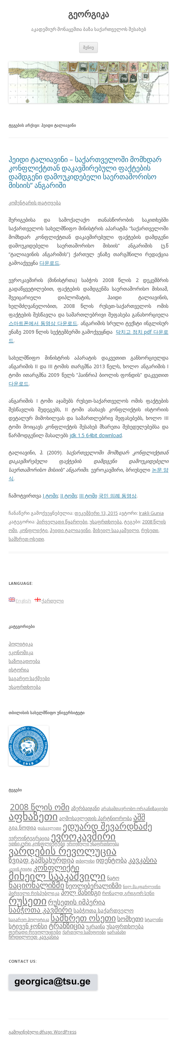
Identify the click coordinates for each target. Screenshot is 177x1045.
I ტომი (50, 495)
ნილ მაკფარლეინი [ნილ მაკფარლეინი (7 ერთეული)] (142, 886)
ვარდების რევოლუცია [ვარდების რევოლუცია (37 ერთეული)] (62, 850)
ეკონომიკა (21, 652)
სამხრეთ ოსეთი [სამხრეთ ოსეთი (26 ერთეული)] (83, 918)
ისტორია (19, 669)
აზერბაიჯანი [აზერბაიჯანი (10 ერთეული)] (85, 808)
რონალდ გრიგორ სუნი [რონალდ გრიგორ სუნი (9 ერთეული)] (128, 893)
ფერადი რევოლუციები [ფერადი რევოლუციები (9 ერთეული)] (35, 932)
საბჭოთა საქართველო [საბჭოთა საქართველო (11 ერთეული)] (103, 910)
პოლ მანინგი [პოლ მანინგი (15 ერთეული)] (81, 892)
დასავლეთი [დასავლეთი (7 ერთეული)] (49, 828)
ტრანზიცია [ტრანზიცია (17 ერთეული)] (67, 925)
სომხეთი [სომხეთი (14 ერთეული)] (130, 918)
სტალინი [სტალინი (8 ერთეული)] (154, 919)
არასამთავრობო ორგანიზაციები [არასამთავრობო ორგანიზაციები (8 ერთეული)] (134, 808)
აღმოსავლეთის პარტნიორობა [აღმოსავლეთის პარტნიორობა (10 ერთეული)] (95, 818)
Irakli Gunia (151, 513)
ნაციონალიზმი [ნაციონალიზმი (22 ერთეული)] (36, 885)
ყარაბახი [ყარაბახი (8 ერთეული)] (116, 932)
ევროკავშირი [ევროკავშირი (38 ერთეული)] (83, 836)
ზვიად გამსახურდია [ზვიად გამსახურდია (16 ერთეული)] (41, 860)
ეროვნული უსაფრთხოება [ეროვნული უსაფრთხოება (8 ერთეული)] (93, 843)
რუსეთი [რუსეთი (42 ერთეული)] (28, 900)
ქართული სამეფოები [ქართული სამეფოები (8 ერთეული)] (84, 932)
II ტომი (68, 495)
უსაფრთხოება (106, 521)
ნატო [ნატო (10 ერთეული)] (113, 877)
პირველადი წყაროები (62, 521)
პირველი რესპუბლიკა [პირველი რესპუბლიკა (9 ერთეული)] (34, 893)
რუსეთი (149, 530)
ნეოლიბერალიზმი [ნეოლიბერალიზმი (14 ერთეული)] (93, 885)
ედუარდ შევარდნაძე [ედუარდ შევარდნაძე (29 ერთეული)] (107, 826)
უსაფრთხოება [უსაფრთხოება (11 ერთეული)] (125, 926)
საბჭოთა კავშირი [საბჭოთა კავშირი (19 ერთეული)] (40, 910)
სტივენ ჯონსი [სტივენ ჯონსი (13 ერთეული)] (28, 926)
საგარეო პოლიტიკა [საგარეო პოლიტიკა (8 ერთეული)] (29, 919)
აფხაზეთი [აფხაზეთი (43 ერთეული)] (33, 816)
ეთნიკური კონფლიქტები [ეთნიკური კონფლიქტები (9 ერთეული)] (37, 843)
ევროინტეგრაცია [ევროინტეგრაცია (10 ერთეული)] (29, 837)
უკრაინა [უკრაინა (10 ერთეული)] (95, 926)
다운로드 (49, 262)
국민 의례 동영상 (118, 495)
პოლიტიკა (21, 644)
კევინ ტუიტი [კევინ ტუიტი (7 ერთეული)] (20, 868)
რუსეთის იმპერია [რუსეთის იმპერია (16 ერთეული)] (76, 902)
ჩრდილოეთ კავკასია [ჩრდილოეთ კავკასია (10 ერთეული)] (34, 936)
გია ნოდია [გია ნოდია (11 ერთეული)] (22, 827)
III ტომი (88, 495)
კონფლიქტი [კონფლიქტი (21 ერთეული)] (56, 867)
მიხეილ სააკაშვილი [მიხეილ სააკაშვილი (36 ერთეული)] (57, 876)
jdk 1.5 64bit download (96, 435)
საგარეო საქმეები (29, 678)
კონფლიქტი (33, 530)
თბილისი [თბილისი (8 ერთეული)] (85, 861)
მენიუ (88, 47)
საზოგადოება (24, 661)
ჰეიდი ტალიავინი (70, 530)
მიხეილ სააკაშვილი (116, 530)
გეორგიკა (88, 14)
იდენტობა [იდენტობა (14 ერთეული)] (111, 860)
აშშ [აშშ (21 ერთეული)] (139, 817)
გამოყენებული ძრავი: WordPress (42, 1032)
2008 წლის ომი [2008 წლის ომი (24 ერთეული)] (40, 807)
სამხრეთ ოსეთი (26, 539)
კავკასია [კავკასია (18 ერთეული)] (142, 860)
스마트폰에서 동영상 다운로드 (43, 323)
